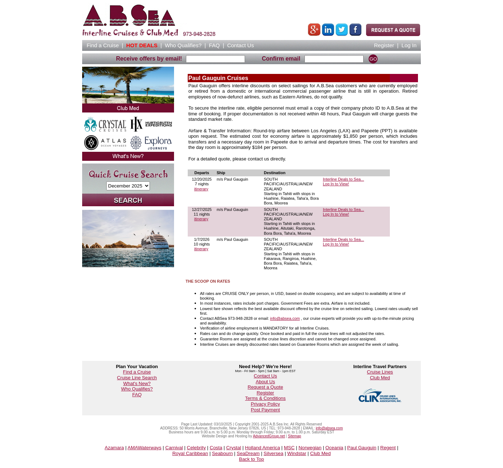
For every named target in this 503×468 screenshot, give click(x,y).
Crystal (233, 447)
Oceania (334, 447)
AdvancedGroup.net (269, 436)
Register (384, 45)
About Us (265, 381)
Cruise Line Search (137, 377)
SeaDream (248, 453)
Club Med (380, 377)
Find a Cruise (137, 372)
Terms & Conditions (265, 398)
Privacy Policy (265, 404)
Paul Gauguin (362, 447)
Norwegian (309, 447)
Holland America (262, 447)
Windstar (296, 453)
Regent (388, 447)
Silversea (274, 453)
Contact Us (265, 376)
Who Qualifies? (137, 389)
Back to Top (251, 459)
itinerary (201, 189)
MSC (289, 447)
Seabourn (222, 453)
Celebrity (196, 447)
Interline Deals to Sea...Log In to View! (343, 181)
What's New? (137, 383)
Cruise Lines (380, 372)
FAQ (214, 45)
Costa (216, 447)
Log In (409, 45)
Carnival (174, 447)
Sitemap (294, 436)
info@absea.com (285, 318)
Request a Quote (265, 387)
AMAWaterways (144, 447)
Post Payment (265, 409)
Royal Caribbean (190, 453)
